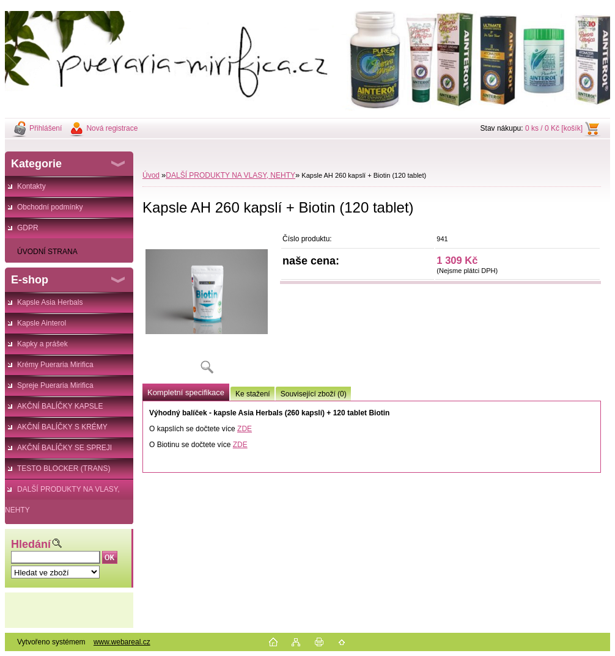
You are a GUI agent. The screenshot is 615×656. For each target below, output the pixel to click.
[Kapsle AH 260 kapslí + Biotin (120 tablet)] (206, 305)
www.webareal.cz (122, 642)
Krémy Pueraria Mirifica (55, 364)
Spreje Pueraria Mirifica (55, 385)
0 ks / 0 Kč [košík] (554, 128)
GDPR (28, 228)
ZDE (244, 429)
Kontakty (31, 186)
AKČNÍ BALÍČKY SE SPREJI (64, 447)
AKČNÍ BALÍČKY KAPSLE (60, 406)
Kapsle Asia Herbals (50, 302)
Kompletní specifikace (185, 392)
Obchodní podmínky (50, 207)
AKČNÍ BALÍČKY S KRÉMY (62, 427)
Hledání (31, 544)
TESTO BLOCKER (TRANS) (63, 468)
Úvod (151, 175)
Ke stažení (252, 394)
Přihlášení (45, 128)
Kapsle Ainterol (41, 323)
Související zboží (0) (314, 394)
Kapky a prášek (42, 344)
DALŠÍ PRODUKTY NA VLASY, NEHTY (62, 492)
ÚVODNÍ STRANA (47, 251)
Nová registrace (112, 128)
